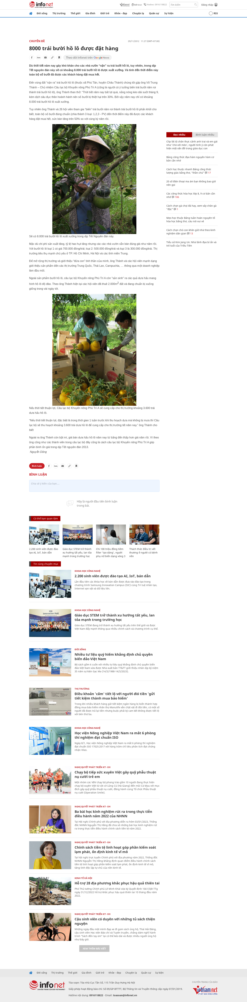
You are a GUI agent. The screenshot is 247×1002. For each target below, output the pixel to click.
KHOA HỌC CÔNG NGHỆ (87, 570)
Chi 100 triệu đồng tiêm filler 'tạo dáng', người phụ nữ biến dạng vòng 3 (110, 552)
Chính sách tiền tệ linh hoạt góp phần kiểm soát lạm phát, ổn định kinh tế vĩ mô (115, 849)
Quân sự (154, 13)
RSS (213, 13)
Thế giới (75, 13)
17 (208, 172)
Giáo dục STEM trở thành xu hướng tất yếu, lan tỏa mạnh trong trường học (77, 552)
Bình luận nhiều (205, 134)
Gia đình (90, 13)
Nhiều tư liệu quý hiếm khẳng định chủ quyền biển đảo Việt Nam (114, 656)
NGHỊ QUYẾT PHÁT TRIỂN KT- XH (92, 767)
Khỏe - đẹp (120, 13)
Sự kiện (168, 13)
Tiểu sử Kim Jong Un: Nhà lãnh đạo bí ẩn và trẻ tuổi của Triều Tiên (191, 244)
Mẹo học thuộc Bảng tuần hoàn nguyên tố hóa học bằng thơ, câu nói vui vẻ (190, 219)
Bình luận (37, 465)
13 (190, 233)
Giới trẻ (104, 13)
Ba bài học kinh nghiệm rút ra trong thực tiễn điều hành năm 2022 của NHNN (113, 813)
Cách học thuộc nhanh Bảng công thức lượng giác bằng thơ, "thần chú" (188, 171)
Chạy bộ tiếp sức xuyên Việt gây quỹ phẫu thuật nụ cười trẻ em (115, 774)
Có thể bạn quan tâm (45, 518)
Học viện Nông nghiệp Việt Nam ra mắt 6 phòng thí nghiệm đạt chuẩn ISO (115, 735)
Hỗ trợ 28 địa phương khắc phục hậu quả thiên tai (117, 883)
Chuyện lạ (138, 13)
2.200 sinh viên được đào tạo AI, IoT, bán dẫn (113, 576)
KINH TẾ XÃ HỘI (83, 878)
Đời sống (42, 13)
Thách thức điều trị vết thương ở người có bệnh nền (143, 552)
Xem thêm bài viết (94, 948)
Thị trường (59, 13)
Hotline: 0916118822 (155, 5)
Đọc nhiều (179, 134)
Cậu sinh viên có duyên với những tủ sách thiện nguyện (115, 921)
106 (175, 197)
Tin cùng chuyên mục (45, 563)
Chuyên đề (37, 41)
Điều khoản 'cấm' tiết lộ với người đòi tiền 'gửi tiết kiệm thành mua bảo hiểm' (115, 696)
